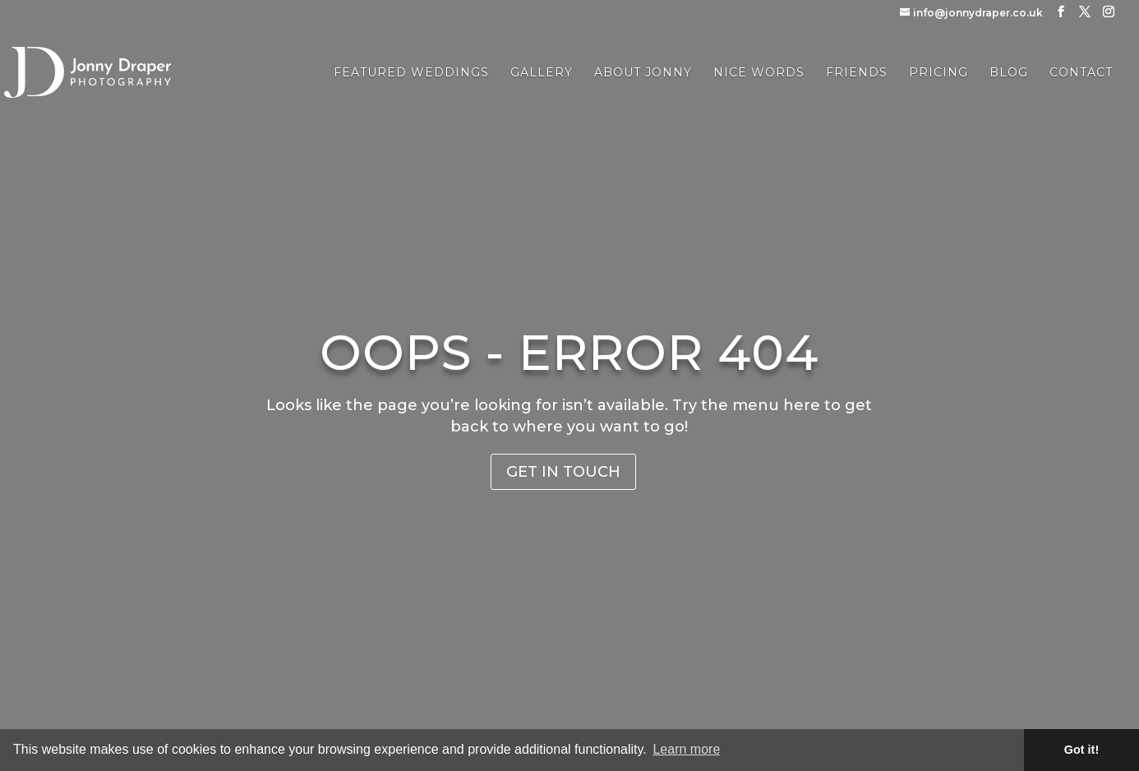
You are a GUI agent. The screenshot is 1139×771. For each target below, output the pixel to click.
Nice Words (759, 73)
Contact (1081, 73)
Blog (1008, 73)
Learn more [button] (686, 749)
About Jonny (643, 73)
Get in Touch (563, 472)
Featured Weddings (411, 73)
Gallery (541, 73)
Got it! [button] (1081, 749)
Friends (857, 73)
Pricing (938, 73)
